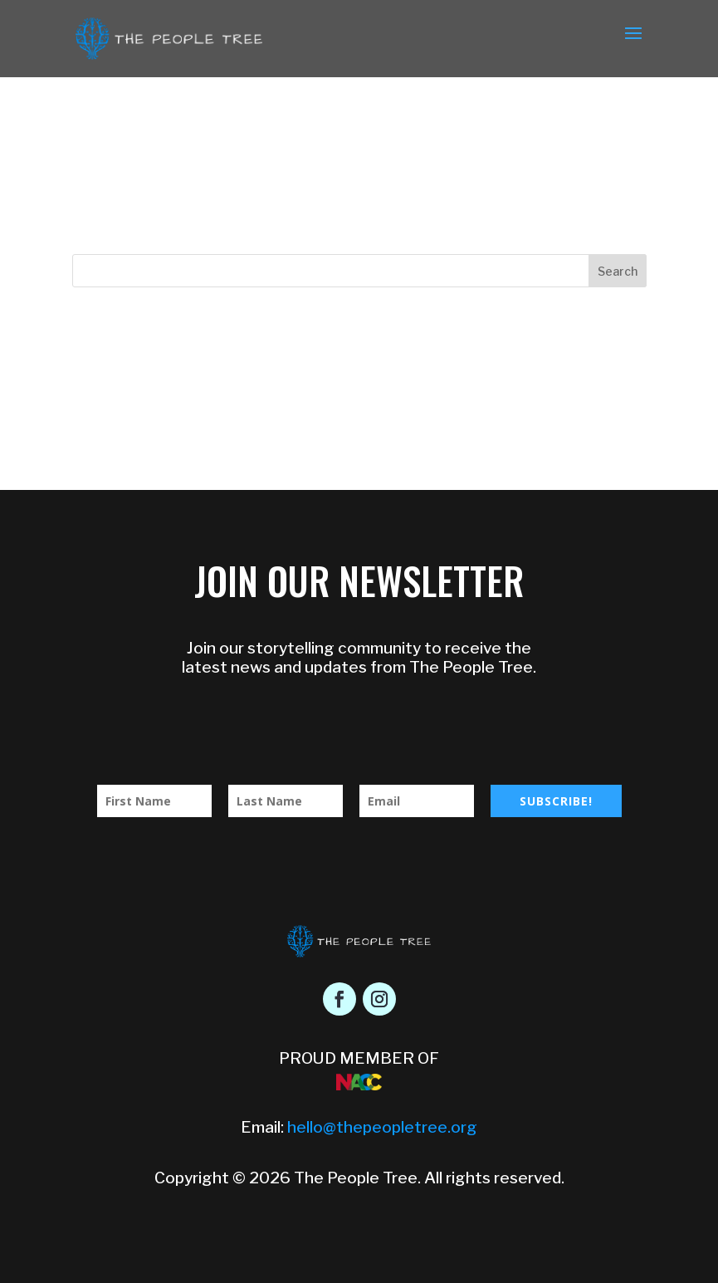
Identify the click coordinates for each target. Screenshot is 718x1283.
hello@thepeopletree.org (382, 1127)
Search (617, 271)
